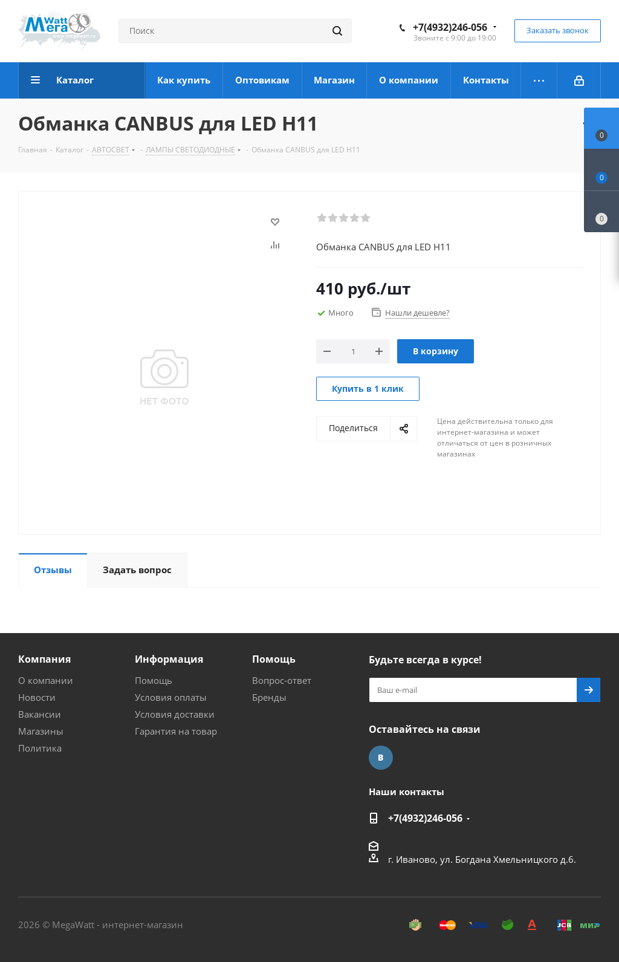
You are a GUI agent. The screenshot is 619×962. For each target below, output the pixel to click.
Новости (37, 697)
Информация (169, 659)
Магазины (40, 731)
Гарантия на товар (176, 731)
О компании (45, 680)
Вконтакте (381, 758)
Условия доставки (175, 714)
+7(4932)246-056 (450, 27)
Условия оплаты (171, 697)
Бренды (269, 697)
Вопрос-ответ (281, 680)
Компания (44, 659)
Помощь (153, 680)
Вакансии (39, 714)
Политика (40, 748)
